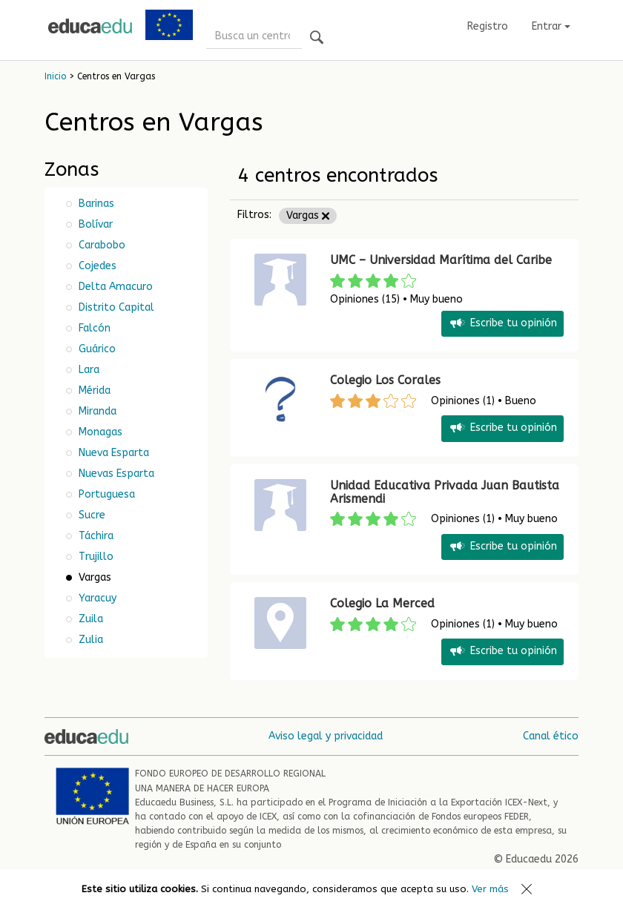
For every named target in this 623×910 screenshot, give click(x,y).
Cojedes (96, 266)
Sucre (90, 515)
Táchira (94, 536)
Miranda (96, 411)
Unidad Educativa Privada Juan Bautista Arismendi (444, 492)
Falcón (93, 328)
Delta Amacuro (114, 286)
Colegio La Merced (382, 603)
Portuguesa (105, 494)
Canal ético (550, 736)
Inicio (55, 76)
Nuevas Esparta (115, 473)
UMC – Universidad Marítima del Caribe (441, 260)
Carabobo (100, 245)
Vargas (307, 215)
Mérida (93, 390)
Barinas (95, 203)
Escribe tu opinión (502, 323)
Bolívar (94, 224)
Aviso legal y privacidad (325, 736)
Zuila (89, 619)
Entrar (551, 26)
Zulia (89, 639)
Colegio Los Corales (385, 380)
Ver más (490, 888)
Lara (87, 369)
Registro (487, 26)
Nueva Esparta (112, 452)
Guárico (96, 349)
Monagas (99, 432)
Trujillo (94, 556)
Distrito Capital (115, 307)
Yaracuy (96, 598)
